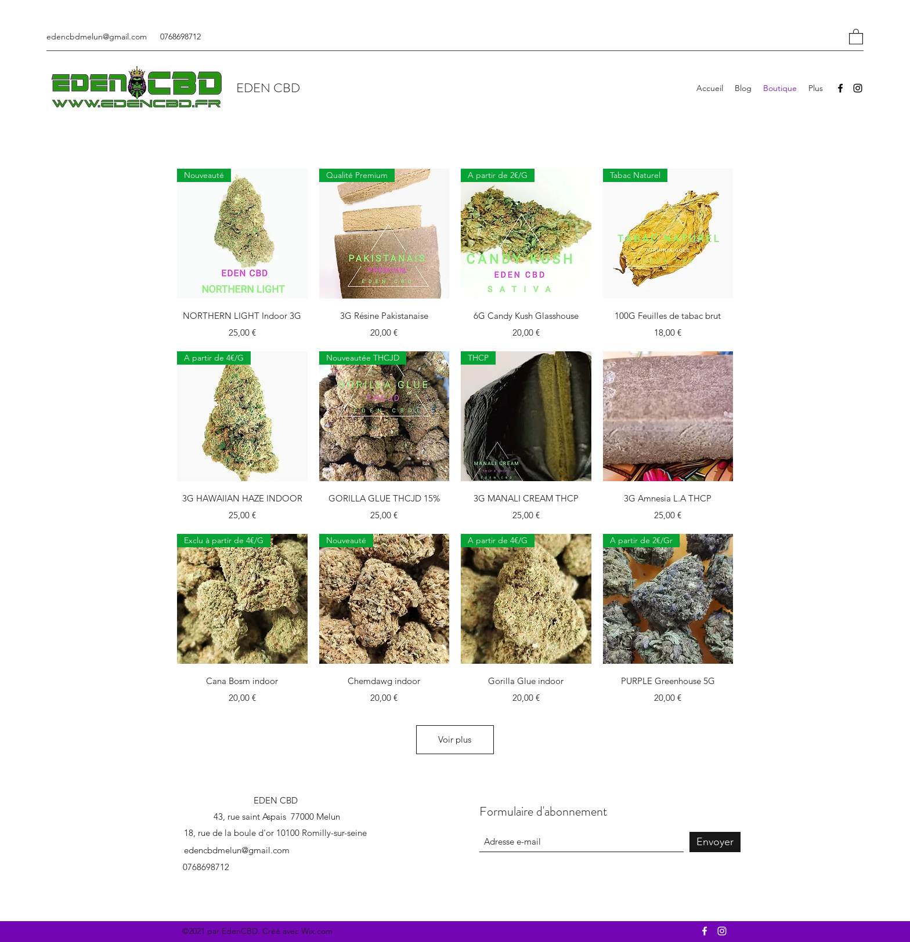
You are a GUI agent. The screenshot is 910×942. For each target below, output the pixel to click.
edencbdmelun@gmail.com (96, 36)
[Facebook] (840, 88)
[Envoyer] (715, 842)
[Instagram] (858, 88)
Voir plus (454, 739)
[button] (856, 36)
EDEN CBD (268, 88)
